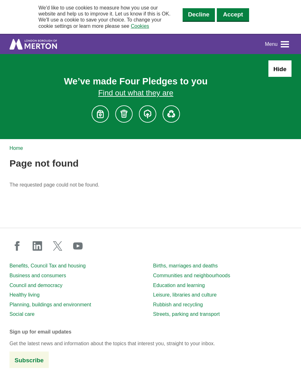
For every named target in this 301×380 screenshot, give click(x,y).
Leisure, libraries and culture (185, 294)
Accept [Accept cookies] (233, 14)
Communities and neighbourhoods (191, 275)
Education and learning (179, 285)
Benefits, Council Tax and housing (47, 265)
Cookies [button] (140, 26)
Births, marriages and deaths (185, 265)
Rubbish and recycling (178, 304)
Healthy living (24, 294)
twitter (57, 246)
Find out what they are (135, 93)
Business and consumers (37, 275)
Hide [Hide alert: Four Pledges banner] (279, 69)
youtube (77, 246)
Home (16, 148)
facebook (17, 246)
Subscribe (29, 360)
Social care (21, 314)
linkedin (37, 246)
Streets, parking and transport (186, 314)
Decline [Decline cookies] (199, 14)
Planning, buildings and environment (50, 304)
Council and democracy (35, 285)
